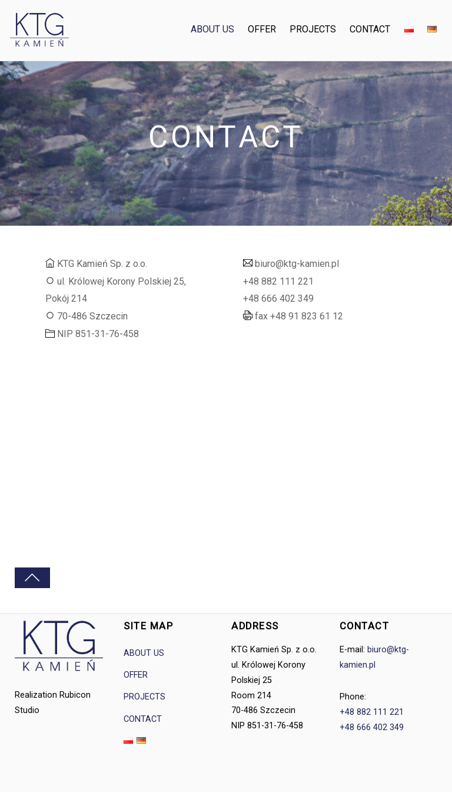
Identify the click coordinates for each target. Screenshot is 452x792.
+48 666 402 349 (372, 727)
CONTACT (371, 29)
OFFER (262, 29)
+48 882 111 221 (372, 712)
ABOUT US (213, 29)
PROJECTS (313, 29)
